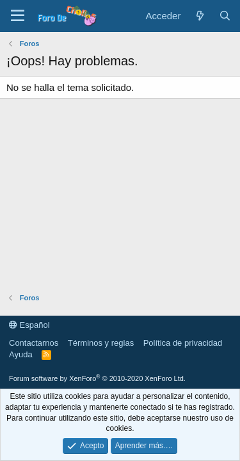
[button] (18, 16)
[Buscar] (224, 16)
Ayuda (21, 354)
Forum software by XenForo (97, 378)
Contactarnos (33, 343)
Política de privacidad (183, 343)
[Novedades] (199, 16)
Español (29, 325)
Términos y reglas (101, 343)
